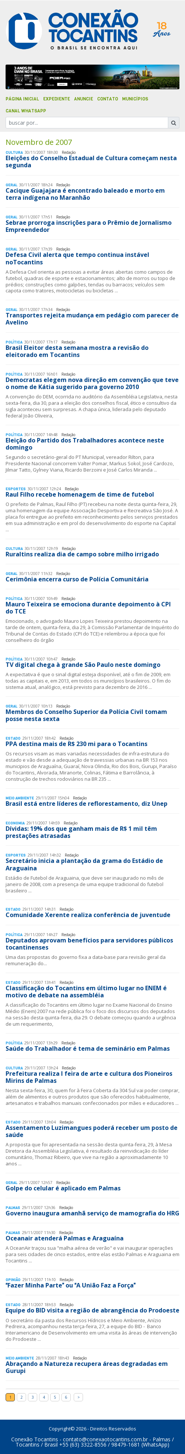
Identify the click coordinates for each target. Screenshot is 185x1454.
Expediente (56, 99)
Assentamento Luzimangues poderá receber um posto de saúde (92, 1131)
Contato (107, 99)
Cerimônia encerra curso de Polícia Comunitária (77, 579)
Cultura (14, 152)
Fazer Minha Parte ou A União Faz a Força (70, 1285)
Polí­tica (14, 342)
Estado (13, 738)
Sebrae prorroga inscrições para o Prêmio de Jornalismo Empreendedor (89, 226)
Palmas (13, 1207)
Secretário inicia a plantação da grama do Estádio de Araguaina (84, 864)
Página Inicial (22, 99)
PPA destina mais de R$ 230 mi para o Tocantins (76, 744)
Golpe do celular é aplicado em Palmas (63, 1188)
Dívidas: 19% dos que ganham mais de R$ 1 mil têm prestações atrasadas (81, 832)
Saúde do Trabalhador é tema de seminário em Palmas (88, 1048)
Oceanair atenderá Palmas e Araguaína (65, 1238)
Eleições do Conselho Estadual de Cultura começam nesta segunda (91, 161)
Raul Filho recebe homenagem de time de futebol (80, 494)
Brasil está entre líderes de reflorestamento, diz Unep (87, 803)
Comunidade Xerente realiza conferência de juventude (88, 915)
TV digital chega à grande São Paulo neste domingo (83, 665)
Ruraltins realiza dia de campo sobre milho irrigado (82, 554)
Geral (11, 185)
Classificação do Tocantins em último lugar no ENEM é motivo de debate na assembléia (86, 991)
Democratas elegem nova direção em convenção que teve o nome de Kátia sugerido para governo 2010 (92, 383)
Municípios (135, 99)
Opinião (13, 1279)
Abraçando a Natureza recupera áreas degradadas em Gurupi (87, 1367)
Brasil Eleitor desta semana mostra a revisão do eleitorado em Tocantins (77, 351)
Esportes (16, 489)
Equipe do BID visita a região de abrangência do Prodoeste (92, 1310)
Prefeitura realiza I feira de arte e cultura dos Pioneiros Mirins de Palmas (89, 1077)
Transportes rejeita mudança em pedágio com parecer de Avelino (92, 318)
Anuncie (83, 99)
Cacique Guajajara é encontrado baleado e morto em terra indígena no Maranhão (85, 194)
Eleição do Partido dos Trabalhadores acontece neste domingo (85, 443)
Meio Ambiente (20, 798)
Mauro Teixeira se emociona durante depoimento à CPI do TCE (88, 607)
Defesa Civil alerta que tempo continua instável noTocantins (77, 258)
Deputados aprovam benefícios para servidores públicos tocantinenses (89, 943)
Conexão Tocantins (34, 1439)
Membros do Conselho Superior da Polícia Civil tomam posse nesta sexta (86, 715)
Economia (15, 823)
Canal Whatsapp (26, 111)
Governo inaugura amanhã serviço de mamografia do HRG (92, 1213)
